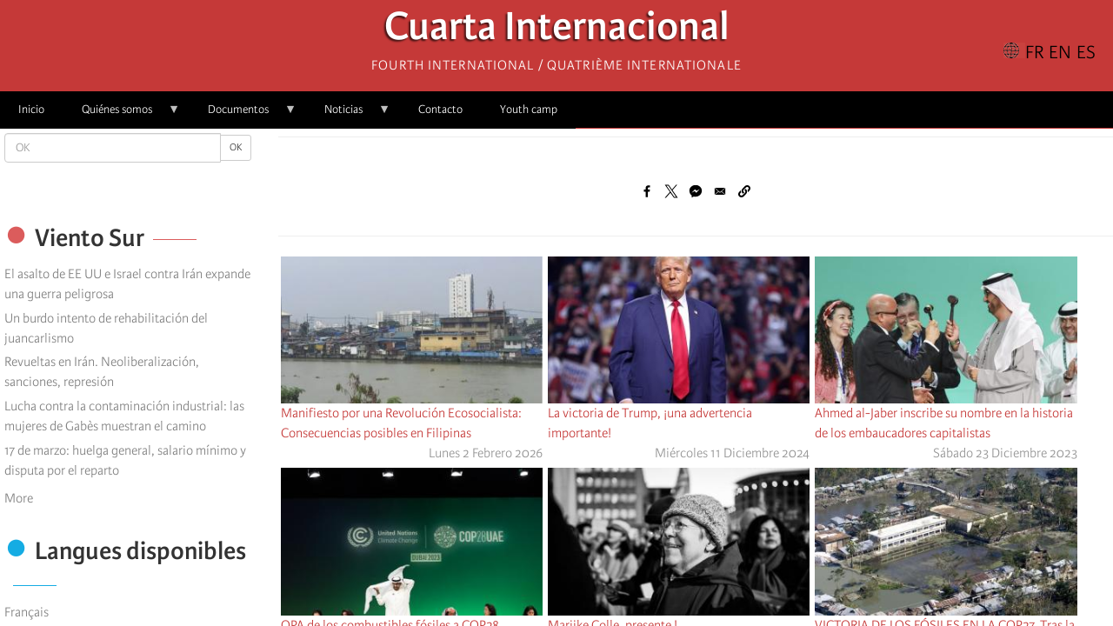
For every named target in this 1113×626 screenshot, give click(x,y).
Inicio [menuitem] (31, 109)
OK (236, 147)
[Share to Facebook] (647, 191)
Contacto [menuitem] (440, 109)
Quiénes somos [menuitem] (121, 115)
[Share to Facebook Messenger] (695, 191)
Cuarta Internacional (557, 31)
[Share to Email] (720, 191)
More (18, 498)
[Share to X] (671, 191)
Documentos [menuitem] (243, 115)
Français (26, 612)
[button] (744, 191)
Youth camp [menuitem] (528, 109)
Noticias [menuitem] (348, 115)
